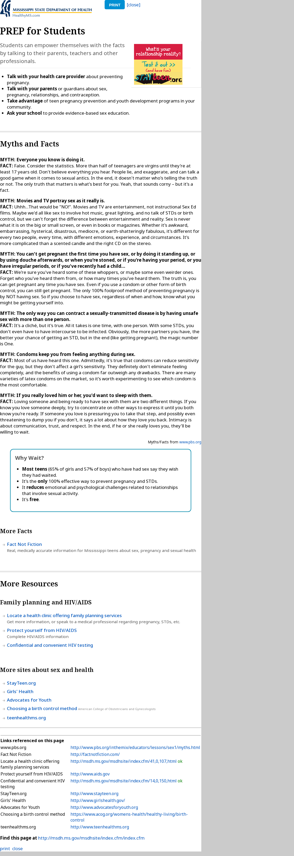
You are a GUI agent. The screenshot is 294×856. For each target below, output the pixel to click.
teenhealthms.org (26, 718)
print (115, 5)
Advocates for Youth (29, 700)
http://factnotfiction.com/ (95, 754)
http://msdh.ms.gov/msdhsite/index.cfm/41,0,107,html (124, 761)
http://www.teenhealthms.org (99, 827)
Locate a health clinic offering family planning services (64, 615)
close (17, 848)
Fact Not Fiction (24, 544)
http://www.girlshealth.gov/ (97, 800)
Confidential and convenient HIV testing (50, 645)
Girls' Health (20, 691)
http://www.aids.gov (90, 774)
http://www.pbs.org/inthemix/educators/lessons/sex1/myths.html (135, 747)
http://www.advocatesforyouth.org (104, 807)
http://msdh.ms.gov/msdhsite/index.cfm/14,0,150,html (124, 781)
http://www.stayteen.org (94, 793)
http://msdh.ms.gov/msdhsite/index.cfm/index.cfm (91, 838)
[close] (133, 5)
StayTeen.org (21, 683)
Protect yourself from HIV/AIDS (42, 630)
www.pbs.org (190, 441)
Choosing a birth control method (42, 708)
